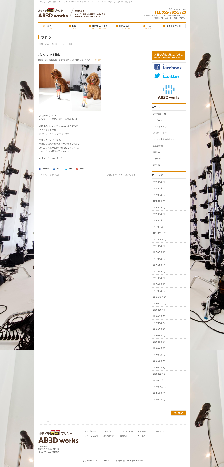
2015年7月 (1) (159, 399)
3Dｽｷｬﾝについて (127, 431)
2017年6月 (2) (159, 259)
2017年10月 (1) (159, 239)
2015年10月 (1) (159, 387)
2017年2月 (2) (159, 284)
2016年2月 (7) (159, 361)
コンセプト (107, 431)
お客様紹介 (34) (159, 114)
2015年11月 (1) (159, 380)
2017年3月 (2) (159, 278)
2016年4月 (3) (159, 348)
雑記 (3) (156, 165)
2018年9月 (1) (159, 201)
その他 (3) (157, 120)
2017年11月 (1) (159, 233)
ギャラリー (160, 431)
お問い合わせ (108, 436)
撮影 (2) (156, 152)
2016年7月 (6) (159, 329)
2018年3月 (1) (159, 207)
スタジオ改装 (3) (160, 133)
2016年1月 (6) (159, 367)
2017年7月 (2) (159, 252)
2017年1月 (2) (159, 291)
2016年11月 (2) (159, 303)
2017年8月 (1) (159, 246)
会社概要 (124, 436)
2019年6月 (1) (159, 182)
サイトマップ (46, 422)
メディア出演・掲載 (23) (163, 139)
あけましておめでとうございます (122, 175)
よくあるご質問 (91, 436)
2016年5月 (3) (159, 342)
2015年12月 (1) (159, 374)
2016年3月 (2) (159, 355)
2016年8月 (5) (159, 323)
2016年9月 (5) (159, 316)
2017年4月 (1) (159, 271)
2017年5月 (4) (159, 265)
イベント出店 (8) (160, 127)
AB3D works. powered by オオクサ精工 (108, 461)
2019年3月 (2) (159, 188)
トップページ (90, 431)
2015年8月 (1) (159, 393)
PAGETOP (178, 413)
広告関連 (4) (158, 146)
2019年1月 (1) (159, 195)
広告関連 (98, 60)
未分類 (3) (157, 159)
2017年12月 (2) (159, 227)
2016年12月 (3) (159, 297)
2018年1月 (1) (159, 220)
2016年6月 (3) (159, 335)
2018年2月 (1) (159, 214)
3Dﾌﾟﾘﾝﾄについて (145, 431)
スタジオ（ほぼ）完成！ (49, 175)
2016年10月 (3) (159, 310)
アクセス (141, 436)
